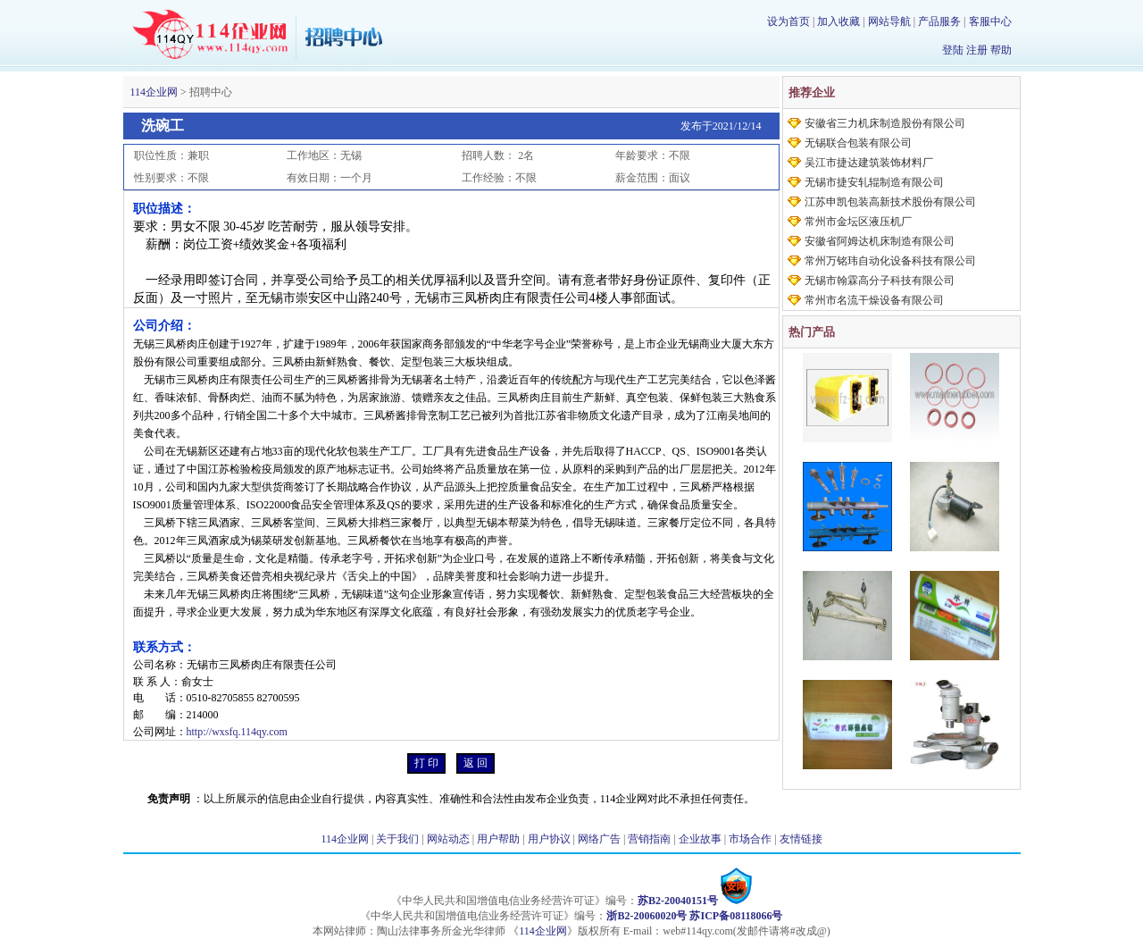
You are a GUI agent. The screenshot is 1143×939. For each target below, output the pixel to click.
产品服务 (939, 21)
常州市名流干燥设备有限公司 (874, 300)
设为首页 (788, 21)
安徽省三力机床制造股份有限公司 (885, 123)
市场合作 (750, 839)
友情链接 (801, 839)
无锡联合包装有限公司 (858, 143)
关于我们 (397, 839)
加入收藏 (838, 21)
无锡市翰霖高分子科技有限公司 (880, 280)
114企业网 (154, 92)
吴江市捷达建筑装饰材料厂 (869, 162)
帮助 (1001, 50)
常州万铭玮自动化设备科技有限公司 (890, 261)
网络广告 (599, 839)
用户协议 (549, 839)
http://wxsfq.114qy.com (237, 731)
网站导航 (889, 21)
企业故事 (700, 839)
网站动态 (448, 839)
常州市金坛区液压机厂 (858, 221)
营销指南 (649, 839)
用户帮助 (498, 839)
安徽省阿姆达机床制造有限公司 (880, 241)
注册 (977, 50)
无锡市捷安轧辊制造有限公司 (874, 182)
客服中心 (990, 21)
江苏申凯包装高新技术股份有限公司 (890, 202)
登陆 (953, 50)
